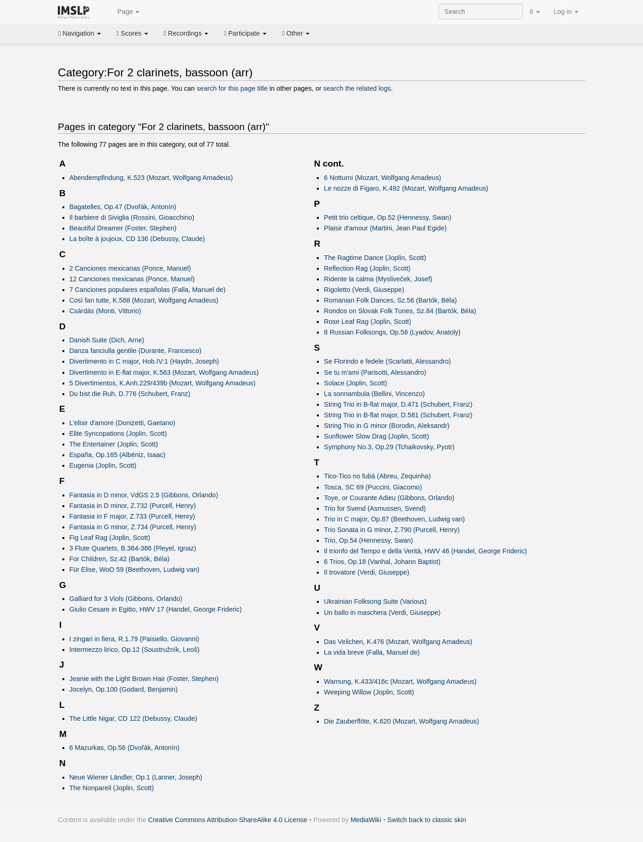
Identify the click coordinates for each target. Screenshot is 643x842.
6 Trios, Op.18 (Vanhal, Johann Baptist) (382, 561)
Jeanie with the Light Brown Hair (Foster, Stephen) (144, 678)
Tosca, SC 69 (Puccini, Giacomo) (373, 487)
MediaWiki (366, 819)
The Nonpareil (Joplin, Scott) (111, 788)
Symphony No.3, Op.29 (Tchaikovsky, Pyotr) (389, 447)
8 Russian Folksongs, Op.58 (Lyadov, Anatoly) (392, 332)
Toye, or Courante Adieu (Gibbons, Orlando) (389, 497)
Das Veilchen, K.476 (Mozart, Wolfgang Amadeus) (398, 641)
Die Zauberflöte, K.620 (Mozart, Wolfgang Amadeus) (401, 721)
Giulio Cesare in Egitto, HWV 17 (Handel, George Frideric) (155, 609)
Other (295, 33)
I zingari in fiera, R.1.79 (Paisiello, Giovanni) (134, 639)
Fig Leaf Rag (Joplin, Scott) (109, 537)
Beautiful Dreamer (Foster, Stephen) (123, 228)
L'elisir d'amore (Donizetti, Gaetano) (122, 423)
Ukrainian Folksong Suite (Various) (375, 601)
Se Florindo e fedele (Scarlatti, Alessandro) (387, 361)
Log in (566, 11)
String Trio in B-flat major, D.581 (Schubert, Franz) (398, 415)
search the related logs (357, 88)
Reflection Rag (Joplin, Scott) (367, 268)
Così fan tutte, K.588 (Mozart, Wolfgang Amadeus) (143, 300)
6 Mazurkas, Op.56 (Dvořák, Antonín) (124, 747)
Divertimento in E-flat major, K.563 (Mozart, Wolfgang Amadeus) (164, 372)
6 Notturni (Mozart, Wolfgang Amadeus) (382, 177)
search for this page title (232, 88)
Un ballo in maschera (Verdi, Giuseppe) (382, 612)
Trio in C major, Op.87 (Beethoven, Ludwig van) (394, 519)
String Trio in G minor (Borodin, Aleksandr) (386, 425)
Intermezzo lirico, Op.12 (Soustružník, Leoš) (134, 649)
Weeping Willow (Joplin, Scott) (369, 692)
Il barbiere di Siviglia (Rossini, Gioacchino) (131, 217)
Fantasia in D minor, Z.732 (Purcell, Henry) (132, 505)
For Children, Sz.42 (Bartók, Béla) (119, 559)
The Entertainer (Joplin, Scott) (113, 444)
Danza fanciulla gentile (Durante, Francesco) (135, 350)
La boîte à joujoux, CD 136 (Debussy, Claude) (137, 238)
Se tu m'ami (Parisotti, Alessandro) (375, 372)
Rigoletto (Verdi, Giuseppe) (364, 289)
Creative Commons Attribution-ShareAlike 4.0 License (227, 819)
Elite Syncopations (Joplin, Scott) (118, 433)
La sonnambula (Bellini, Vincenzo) (374, 393)
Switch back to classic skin (426, 819)
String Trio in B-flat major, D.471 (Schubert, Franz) (398, 404)
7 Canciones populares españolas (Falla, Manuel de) (147, 289)
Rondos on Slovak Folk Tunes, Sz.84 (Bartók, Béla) (400, 311)
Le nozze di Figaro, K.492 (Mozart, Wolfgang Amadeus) (406, 188)
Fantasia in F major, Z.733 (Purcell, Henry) (132, 516)
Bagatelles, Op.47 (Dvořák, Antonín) (122, 206)
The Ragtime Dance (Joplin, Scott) (375, 257)
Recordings (186, 33)
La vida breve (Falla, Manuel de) (372, 652)
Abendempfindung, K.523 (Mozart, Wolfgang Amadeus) (151, 177)
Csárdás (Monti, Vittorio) (105, 311)
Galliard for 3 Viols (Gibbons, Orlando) (125, 598)
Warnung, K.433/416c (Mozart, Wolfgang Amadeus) (400, 681)
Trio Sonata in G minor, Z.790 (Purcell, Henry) (391, 529)
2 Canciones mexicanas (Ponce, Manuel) (130, 268)
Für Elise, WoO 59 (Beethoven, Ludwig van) (134, 569)
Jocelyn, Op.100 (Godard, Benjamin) (123, 689)
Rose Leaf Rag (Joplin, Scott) (367, 321)
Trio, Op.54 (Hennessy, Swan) (368, 540)
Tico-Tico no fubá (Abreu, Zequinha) (377, 476)
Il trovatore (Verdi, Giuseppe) (366, 572)
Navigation (79, 33)
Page (123, 12)
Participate (245, 33)
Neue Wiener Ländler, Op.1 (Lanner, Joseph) (135, 777)
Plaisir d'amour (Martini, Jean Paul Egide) (385, 228)
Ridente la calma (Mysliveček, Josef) (378, 279)
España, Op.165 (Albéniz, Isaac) (117, 454)
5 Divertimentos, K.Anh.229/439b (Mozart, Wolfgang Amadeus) (162, 383)
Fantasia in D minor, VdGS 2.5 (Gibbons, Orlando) (143, 495)
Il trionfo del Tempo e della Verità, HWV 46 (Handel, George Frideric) (425, 551)
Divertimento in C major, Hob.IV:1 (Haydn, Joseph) (144, 361)
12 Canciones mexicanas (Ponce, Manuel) (132, 279)
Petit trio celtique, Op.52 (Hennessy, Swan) (387, 217)
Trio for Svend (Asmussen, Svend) (375, 508)
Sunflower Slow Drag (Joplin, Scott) (376, 436)
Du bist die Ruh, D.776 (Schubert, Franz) (130, 393)
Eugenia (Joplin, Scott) (102, 465)
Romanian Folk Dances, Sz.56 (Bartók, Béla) (390, 300)
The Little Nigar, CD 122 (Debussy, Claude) (133, 718)
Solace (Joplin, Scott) (355, 383)
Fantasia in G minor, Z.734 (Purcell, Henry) (132, 527)
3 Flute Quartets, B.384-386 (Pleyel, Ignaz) (132, 548)
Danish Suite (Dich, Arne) (106, 340)
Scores (132, 33)
